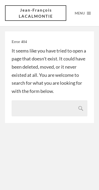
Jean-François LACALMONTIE (36, 13)
